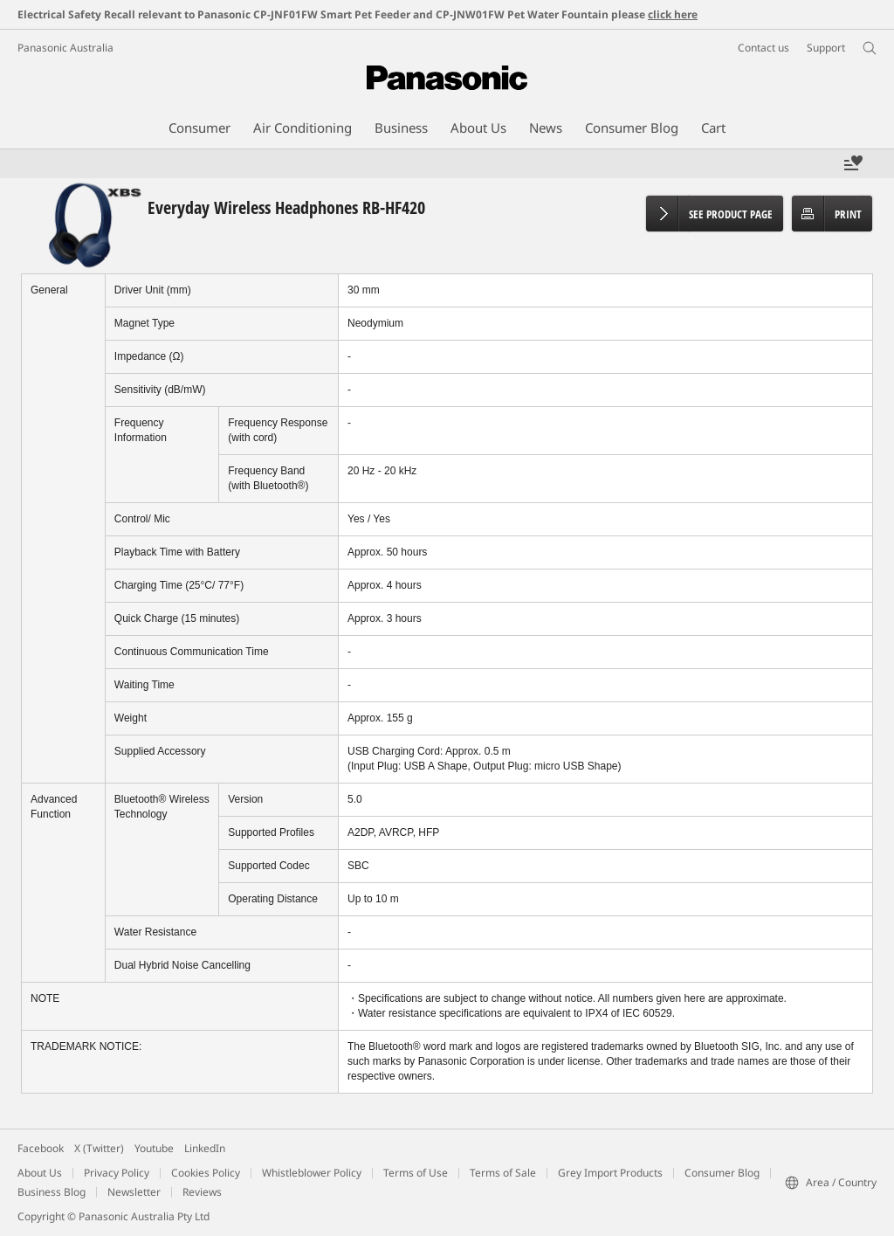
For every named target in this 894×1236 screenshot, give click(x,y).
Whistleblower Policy (311, 1172)
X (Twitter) (99, 1148)
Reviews (202, 1191)
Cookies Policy (205, 1172)
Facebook (40, 1148)
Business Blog (51, 1191)
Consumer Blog (722, 1172)
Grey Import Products (610, 1172)
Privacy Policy (116, 1172)
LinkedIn (204, 1148)
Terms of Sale (503, 1172)
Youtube (154, 1148)
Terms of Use (415, 1172)
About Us (39, 1172)
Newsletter (134, 1191)
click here (673, 14)
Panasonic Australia (65, 47)
